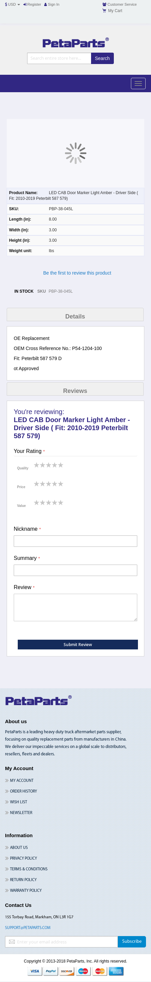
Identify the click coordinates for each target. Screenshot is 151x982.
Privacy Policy (23, 859)
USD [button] (12, 4)
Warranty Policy (26, 891)
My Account (21, 781)
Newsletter (21, 813)
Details (75, 316)
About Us (19, 848)
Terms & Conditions (29, 869)
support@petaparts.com (28, 928)
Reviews (75, 391)
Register (32, 4)
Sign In (51, 4)
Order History (23, 792)
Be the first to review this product (77, 273)
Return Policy (23, 880)
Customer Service (119, 4)
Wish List (18, 802)
